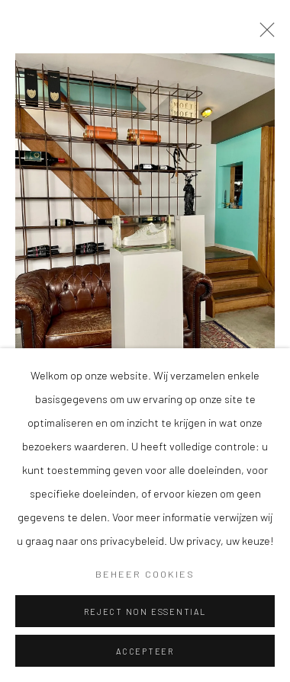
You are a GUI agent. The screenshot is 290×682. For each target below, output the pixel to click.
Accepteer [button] (145, 651)
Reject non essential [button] (144, 611)
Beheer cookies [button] (145, 574)
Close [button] (263, 34)
